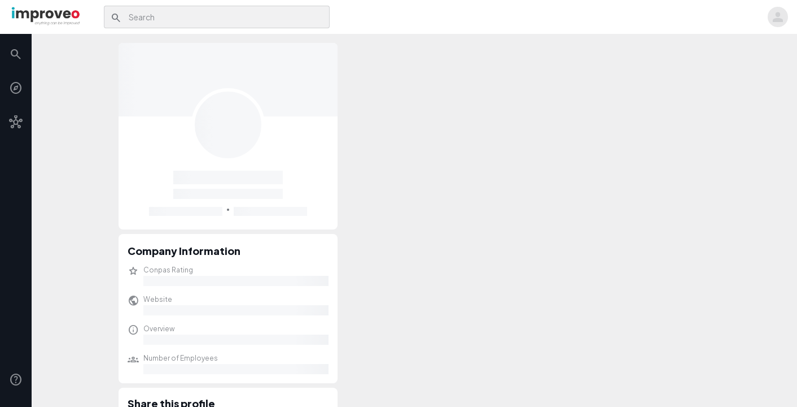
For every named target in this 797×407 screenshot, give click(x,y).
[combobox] (226, 17)
